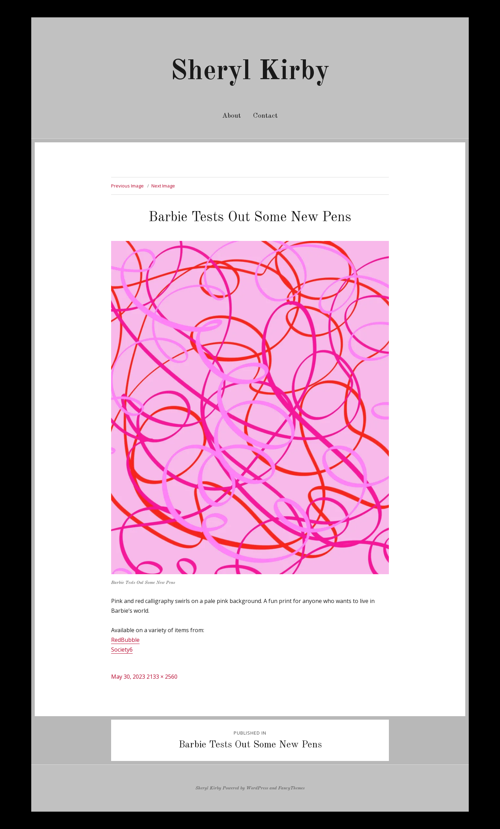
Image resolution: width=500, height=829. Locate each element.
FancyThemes (291, 788)
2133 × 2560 (162, 676)
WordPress (257, 788)
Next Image (163, 186)
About (231, 115)
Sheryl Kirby (250, 72)
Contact (265, 115)
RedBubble (125, 640)
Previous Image (127, 186)
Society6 (122, 649)
